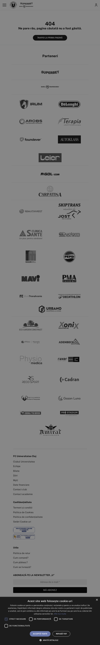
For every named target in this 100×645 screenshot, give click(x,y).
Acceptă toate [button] (40, 634)
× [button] (97, 600)
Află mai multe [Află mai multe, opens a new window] (60, 614)
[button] (50, 640)
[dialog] (50, 621)
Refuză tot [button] (61, 634)
